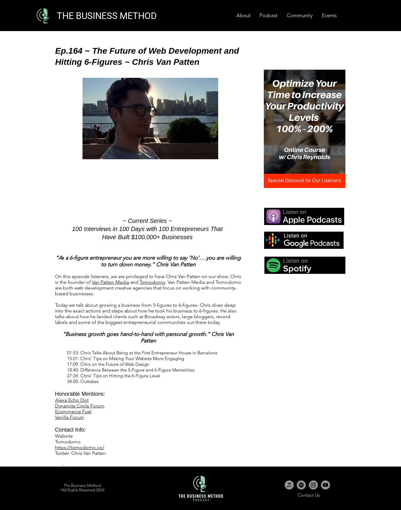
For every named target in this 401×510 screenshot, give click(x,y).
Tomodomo (152, 282)
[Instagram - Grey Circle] (313, 484)
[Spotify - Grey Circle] (301, 484)
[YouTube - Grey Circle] (325, 484)
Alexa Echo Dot (72, 400)
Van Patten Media (110, 282)
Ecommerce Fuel (73, 411)
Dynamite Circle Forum (80, 406)
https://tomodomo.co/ (79, 447)
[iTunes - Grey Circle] (289, 484)
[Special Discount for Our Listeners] (304, 181)
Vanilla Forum (69, 417)
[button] (329, 15)
